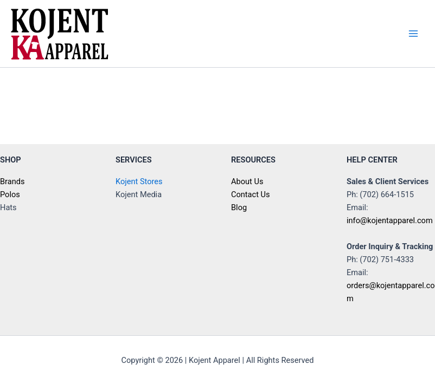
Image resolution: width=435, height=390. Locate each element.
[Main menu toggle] (413, 33)
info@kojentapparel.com (390, 220)
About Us (247, 181)
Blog (239, 207)
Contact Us (250, 194)
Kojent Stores (139, 181)
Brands (12, 181)
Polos (10, 194)
